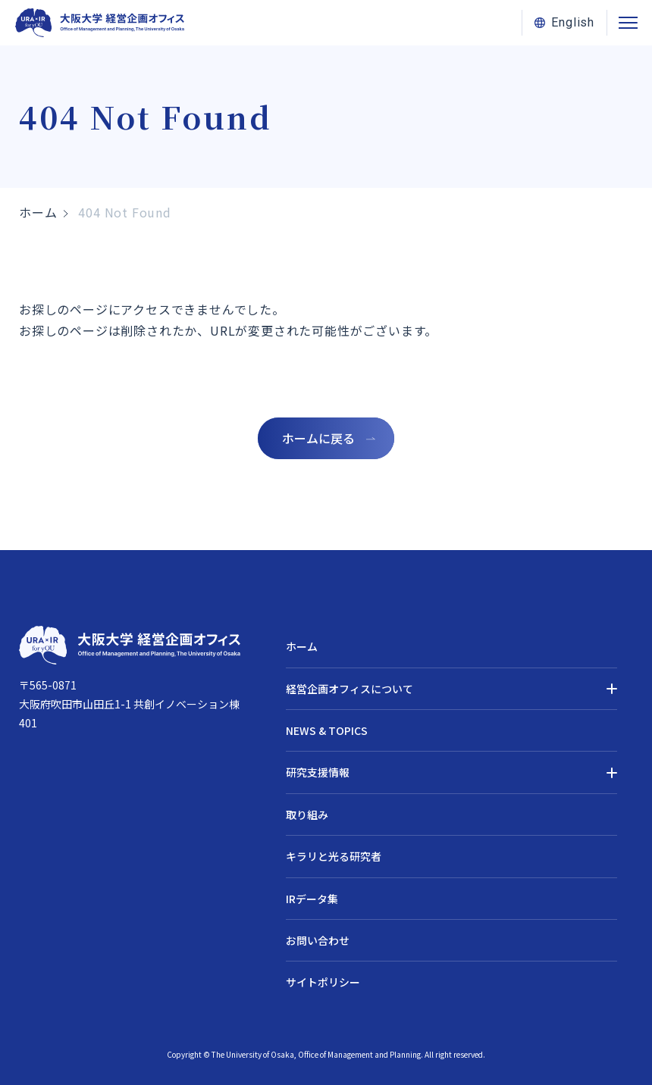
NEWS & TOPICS (327, 730)
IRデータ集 (312, 898)
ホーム (38, 212)
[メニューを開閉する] (628, 23)
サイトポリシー (323, 982)
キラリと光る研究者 (333, 856)
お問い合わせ (318, 940)
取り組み (307, 814)
